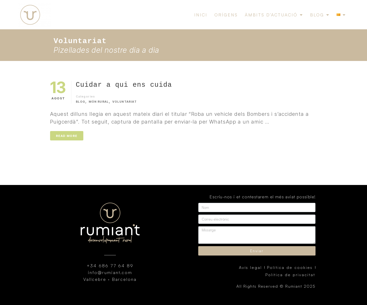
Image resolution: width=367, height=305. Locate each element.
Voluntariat (124, 101)
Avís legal (250, 267)
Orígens (226, 14)
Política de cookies (290, 267)
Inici (200, 14)
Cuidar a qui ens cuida (124, 85)
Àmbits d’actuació (274, 14)
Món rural (99, 101)
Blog (320, 14)
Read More (66, 136)
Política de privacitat (290, 274)
